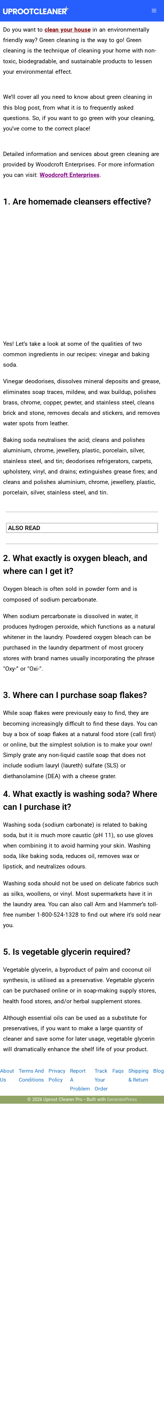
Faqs (118, 1071)
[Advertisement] (57, 275)
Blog (158, 1071)
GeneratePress (122, 1099)
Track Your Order (101, 1080)
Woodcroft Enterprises (70, 174)
